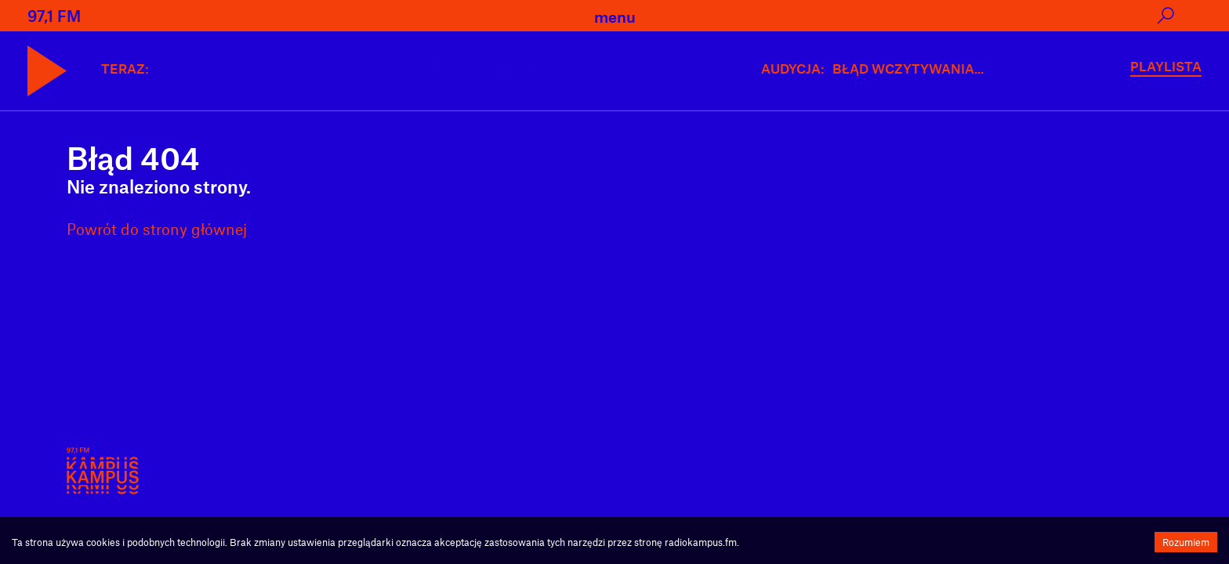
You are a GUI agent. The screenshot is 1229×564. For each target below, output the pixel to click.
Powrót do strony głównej (157, 228)
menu (615, 16)
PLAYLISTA (1166, 66)
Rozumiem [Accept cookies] (1185, 542)
